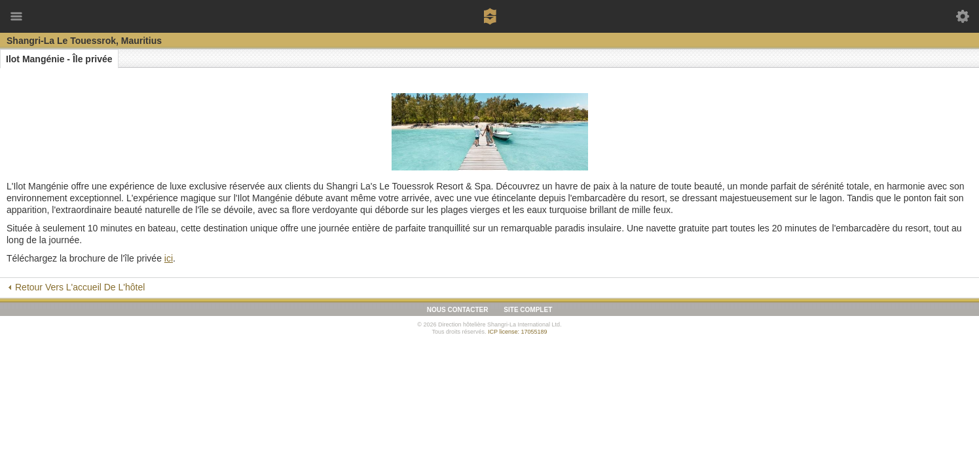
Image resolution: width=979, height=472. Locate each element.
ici (168, 258)
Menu (16, 16)
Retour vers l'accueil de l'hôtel (80, 287)
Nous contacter (458, 309)
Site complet (528, 309)
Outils (962, 16)
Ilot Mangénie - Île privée (59, 59)
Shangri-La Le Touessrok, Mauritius (84, 40)
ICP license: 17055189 (517, 331)
